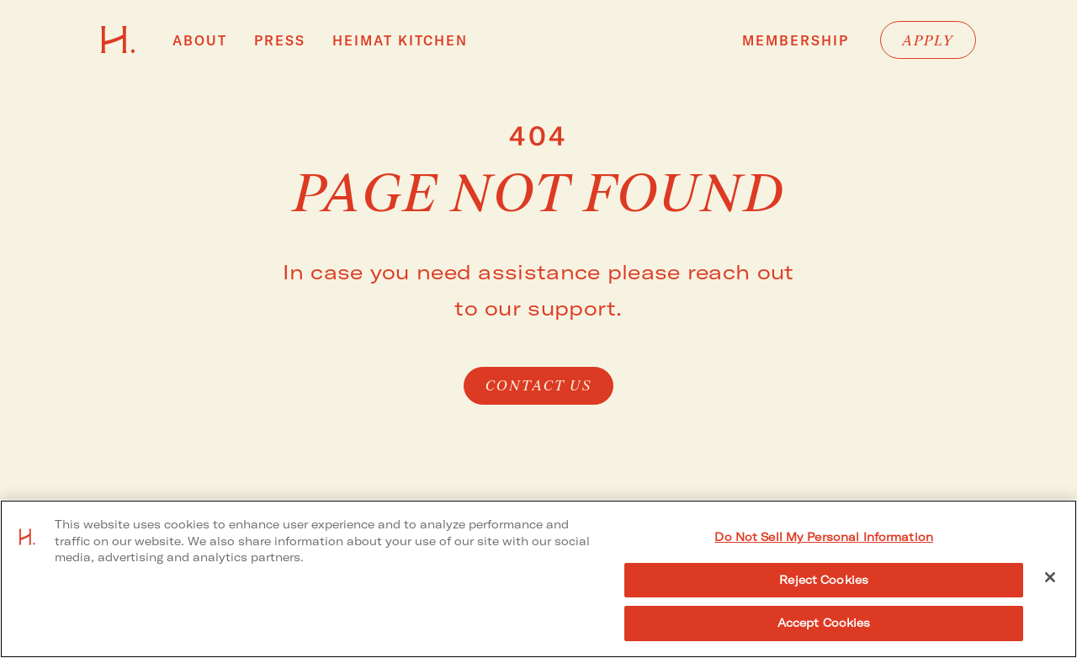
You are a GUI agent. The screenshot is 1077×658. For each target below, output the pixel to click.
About (199, 40)
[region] (538, 579)
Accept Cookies (824, 622)
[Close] (1050, 577)
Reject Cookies (823, 579)
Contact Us (538, 386)
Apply (928, 41)
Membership (795, 41)
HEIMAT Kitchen (400, 40)
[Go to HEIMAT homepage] (118, 48)
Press (279, 40)
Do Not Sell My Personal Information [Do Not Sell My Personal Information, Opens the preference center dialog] (823, 537)
